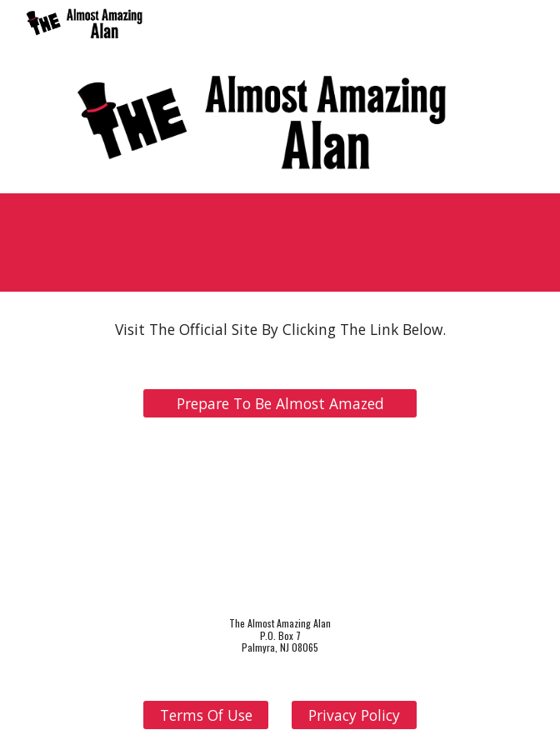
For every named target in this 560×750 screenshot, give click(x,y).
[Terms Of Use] (205, 715)
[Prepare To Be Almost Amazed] (279, 404)
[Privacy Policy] (354, 715)
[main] (279, 330)
